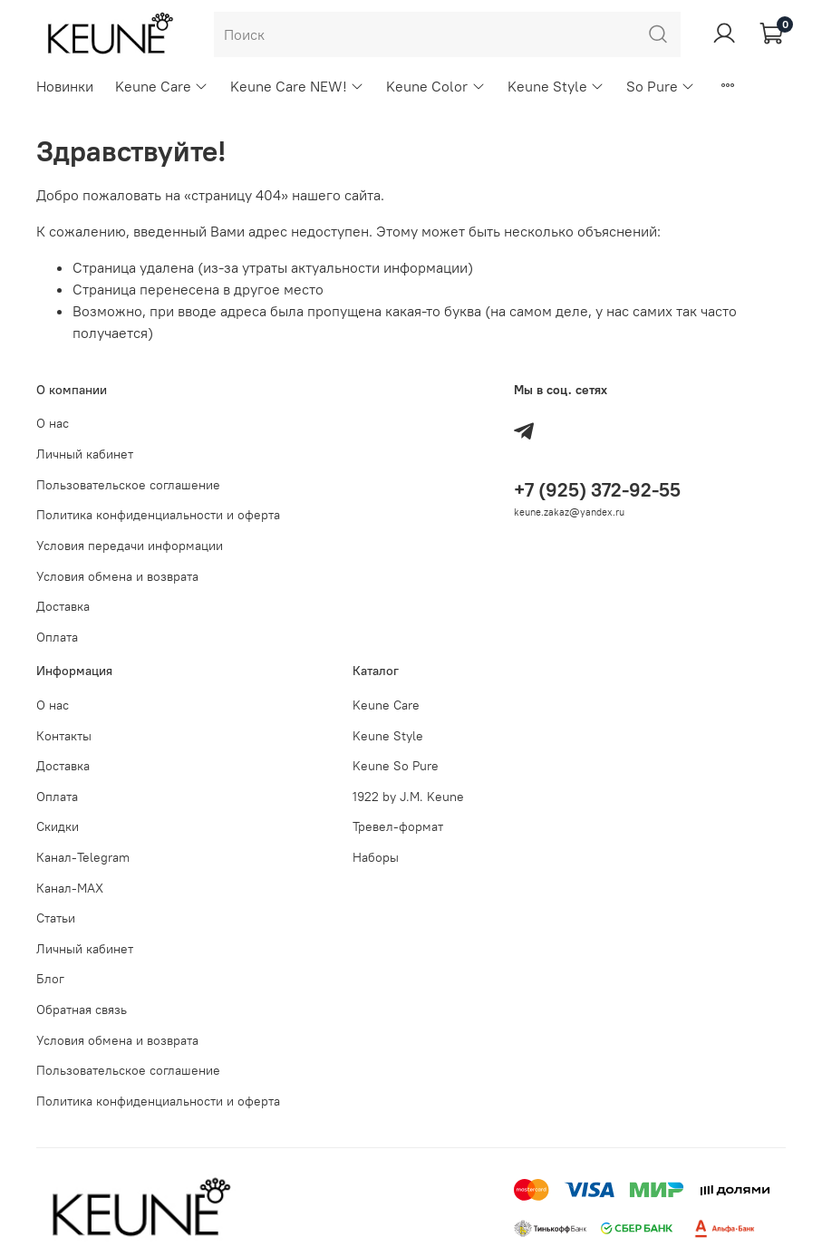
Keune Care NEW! (297, 86)
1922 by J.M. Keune (408, 796)
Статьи (55, 918)
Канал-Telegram (83, 857)
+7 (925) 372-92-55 (597, 490)
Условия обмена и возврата (117, 576)
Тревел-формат (398, 826)
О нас (52, 423)
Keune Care (161, 86)
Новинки (64, 86)
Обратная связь (81, 1009)
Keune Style (556, 86)
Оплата (57, 637)
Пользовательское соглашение (128, 485)
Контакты (64, 736)
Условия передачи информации (129, 545)
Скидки (57, 826)
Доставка (63, 606)
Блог (50, 979)
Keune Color (435, 86)
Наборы (376, 857)
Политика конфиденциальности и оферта (158, 515)
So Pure (660, 86)
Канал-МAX (69, 888)
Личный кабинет (84, 454)
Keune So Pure (396, 766)
